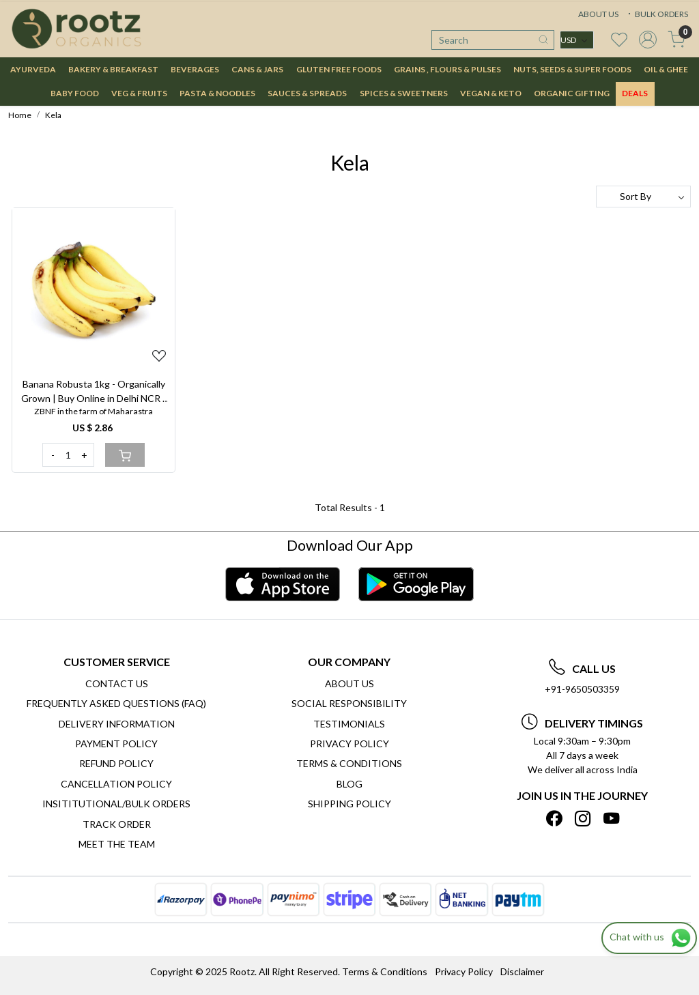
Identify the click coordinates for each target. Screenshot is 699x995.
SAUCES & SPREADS (307, 93)
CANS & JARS (257, 69)
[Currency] (577, 40)
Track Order (117, 824)
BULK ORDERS (656, 14)
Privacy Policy (349, 743)
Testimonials (349, 724)
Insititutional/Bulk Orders (116, 803)
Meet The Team (117, 844)
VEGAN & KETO (491, 93)
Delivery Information (117, 724)
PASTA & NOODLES (217, 93)
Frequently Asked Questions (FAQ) (116, 703)
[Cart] (125, 455)
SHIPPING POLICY (349, 803)
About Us (349, 683)
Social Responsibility (349, 703)
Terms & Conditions (349, 763)
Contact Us (116, 683)
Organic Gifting (572, 93)
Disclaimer (522, 971)
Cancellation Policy (116, 784)
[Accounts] (647, 39)
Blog (349, 784)
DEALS (635, 93)
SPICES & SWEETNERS (404, 93)
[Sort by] (643, 196)
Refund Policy (116, 763)
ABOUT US (598, 14)
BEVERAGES (195, 69)
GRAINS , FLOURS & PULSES (447, 69)
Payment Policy (116, 743)
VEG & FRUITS (139, 93)
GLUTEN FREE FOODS (339, 69)
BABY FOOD (75, 93)
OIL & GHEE (666, 69)
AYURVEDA (33, 69)
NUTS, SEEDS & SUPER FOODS (572, 69)
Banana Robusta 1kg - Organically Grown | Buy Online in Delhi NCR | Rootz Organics (93, 391)
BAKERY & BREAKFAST (113, 69)
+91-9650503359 (582, 689)
